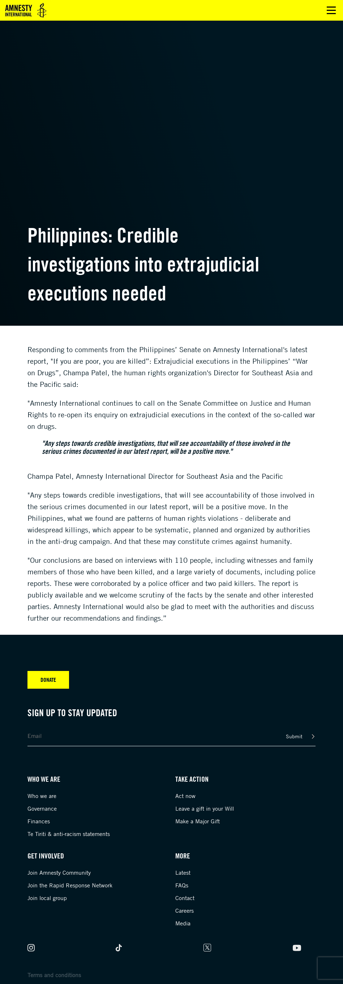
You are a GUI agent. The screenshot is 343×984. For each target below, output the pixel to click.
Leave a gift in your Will (204, 808)
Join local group (47, 897)
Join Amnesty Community (59, 872)
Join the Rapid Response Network (69, 885)
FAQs (181, 885)
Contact (184, 897)
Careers (184, 910)
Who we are (41, 795)
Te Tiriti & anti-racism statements (68, 833)
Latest (182, 872)
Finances (38, 821)
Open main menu (331, 10)
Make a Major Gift (197, 821)
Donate (48, 679)
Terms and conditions (54, 975)
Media (182, 923)
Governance (42, 808)
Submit (294, 736)
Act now (185, 795)
